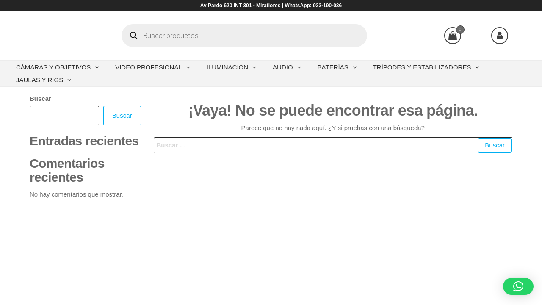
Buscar (40, 98)
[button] (518, 286)
